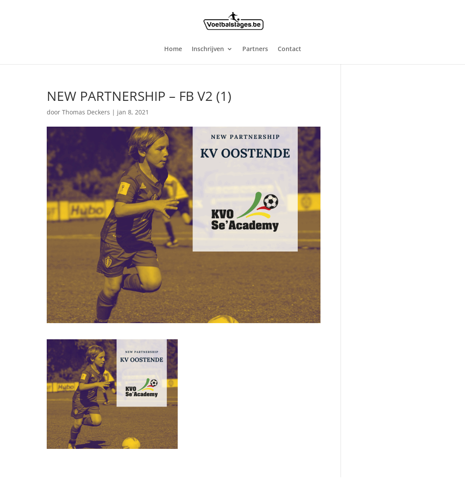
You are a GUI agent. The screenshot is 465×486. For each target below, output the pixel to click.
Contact (289, 49)
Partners (255, 49)
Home (173, 49)
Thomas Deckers (86, 112)
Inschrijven (208, 49)
